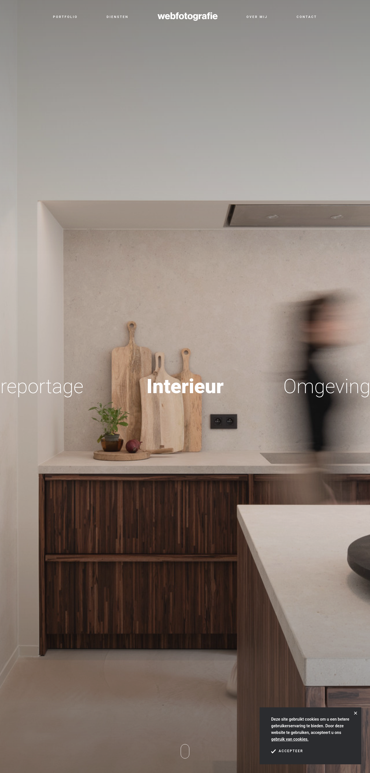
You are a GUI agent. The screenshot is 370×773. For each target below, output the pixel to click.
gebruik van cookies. (289, 739)
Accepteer (287, 751)
